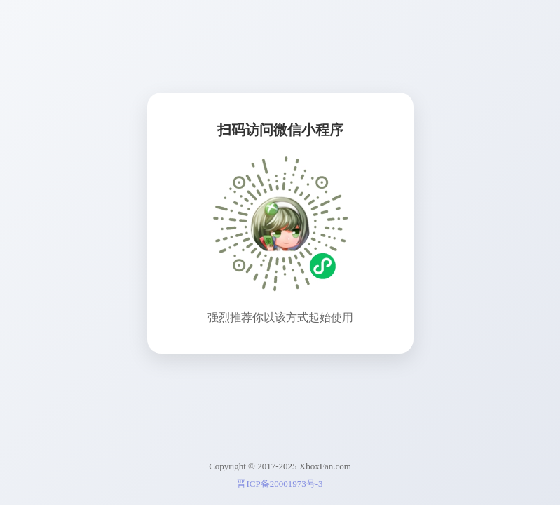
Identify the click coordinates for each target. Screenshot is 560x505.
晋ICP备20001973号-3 (279, 483)
